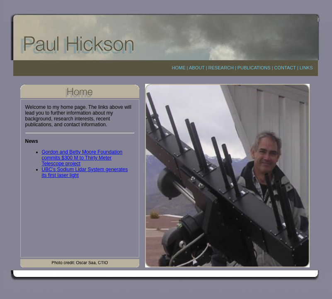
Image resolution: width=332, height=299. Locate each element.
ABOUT (197, 67)
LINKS (306, 67)
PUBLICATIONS (254, 67)
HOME (179, 67)
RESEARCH (221, 67)
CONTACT (285, 67)
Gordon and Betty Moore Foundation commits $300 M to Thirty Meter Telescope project (82, 158)
